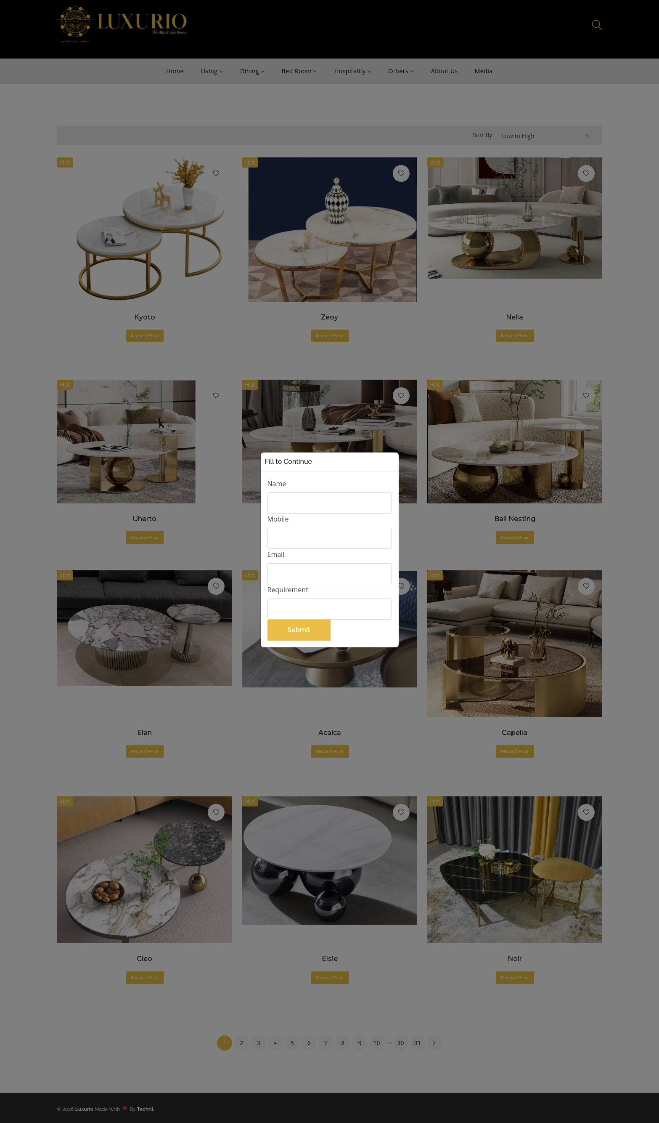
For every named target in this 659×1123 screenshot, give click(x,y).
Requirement (287, 589)
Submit (298, 630)
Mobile (278, 519)
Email (276, 554)
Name (276, 483)
